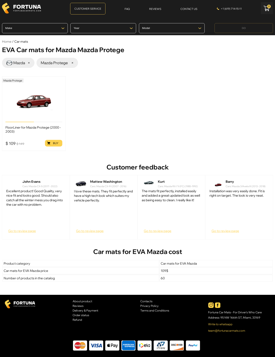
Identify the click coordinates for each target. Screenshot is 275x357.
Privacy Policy (149, 305)
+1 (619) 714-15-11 (231, 8)
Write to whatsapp (220, 324)
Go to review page (22, 231)
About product (82, 301)
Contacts (146, 301)
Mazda (18, 62)
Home (6, 41)
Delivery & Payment (85, 310)
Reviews (78, 305)
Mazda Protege (57, 62)
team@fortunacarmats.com (226, 330)
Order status (81, 315)
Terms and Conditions (154, 310)
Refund (77, 319)
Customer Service (87, 8)
